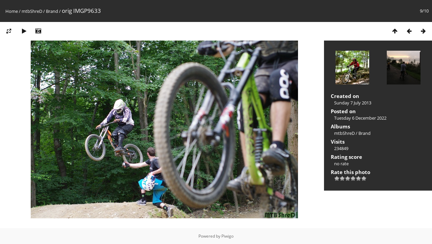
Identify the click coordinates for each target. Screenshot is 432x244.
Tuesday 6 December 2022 (360, 118)
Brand (52, 11)
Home (11, 11)
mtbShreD (32, 11)
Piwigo (227, 236)
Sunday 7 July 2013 (352, 103)
